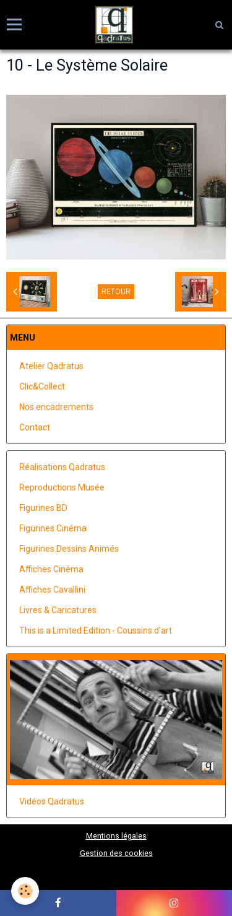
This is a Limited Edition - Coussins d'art (95, 630)
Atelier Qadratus (51, 366)
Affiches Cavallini (52, 590)
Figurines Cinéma (53, 528)
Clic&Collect (42, 386)
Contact (34, 427)
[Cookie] (25, 891)
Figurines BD (43, 508)
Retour (116, 291)
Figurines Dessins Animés (69, 549)
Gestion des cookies (116, 853)
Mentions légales (116, 835)
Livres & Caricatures (58, 610)
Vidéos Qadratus (51, 801)
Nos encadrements (56, 407)
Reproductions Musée (62, 487)
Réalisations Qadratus (62, 467)
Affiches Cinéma (51, 569)
